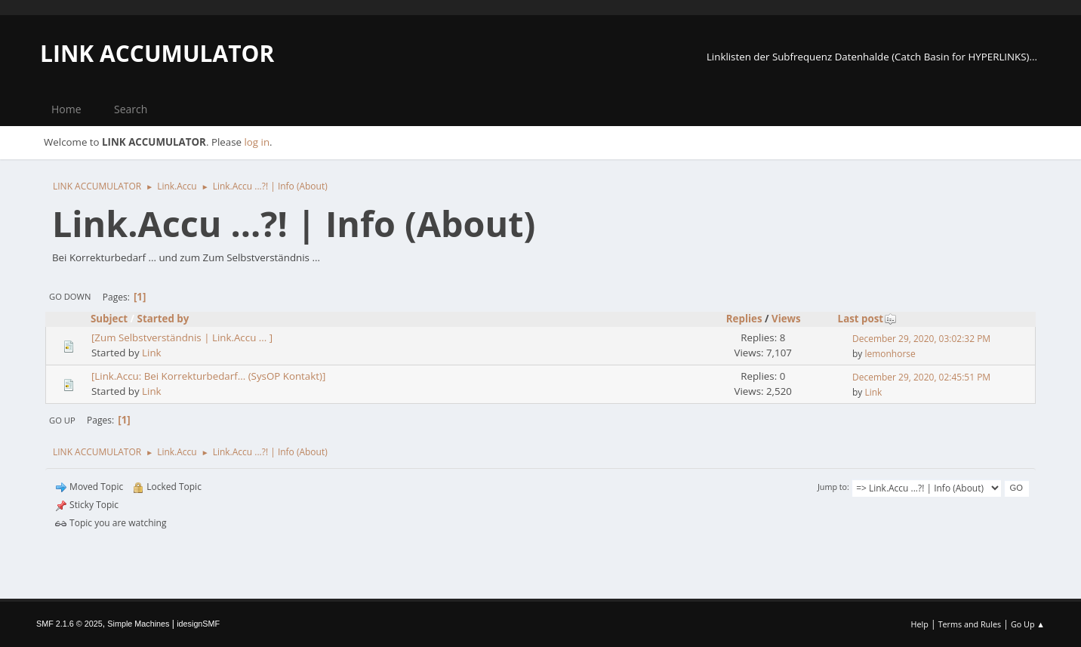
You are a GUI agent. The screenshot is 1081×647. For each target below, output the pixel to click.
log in (256, 142)
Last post (868, 318)
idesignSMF (198, 623)
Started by (163, 318)
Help (919, 624)
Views (786, 318)
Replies (744, 318)
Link (152, 352)
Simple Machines (138, 623)
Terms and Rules (970, 624)
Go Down (70, 296)
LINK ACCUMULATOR (157, 53)
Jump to (832, 486)
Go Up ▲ (1028, 624)
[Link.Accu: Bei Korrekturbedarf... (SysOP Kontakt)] (208, 376)
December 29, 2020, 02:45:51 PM (921, 377)
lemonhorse (889, 353)
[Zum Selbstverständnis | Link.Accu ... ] (182, 337)
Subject (109, 318)
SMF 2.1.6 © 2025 (69, 623)
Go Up (62, 420)
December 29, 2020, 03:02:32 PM (921, 338)
